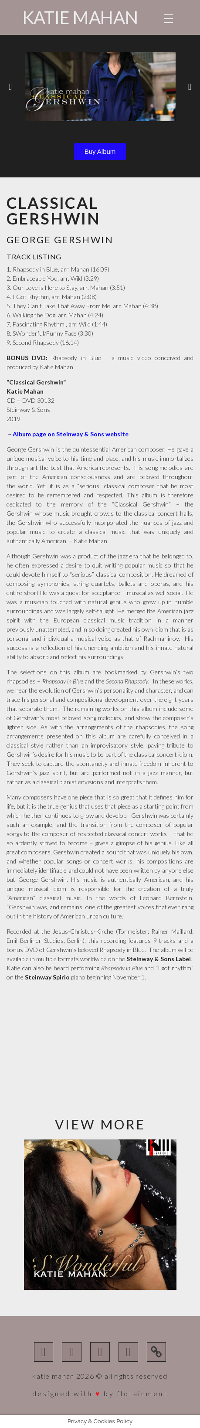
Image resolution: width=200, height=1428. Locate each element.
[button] (10, 86)
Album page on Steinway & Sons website (71, 434)
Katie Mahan (80, 17)
